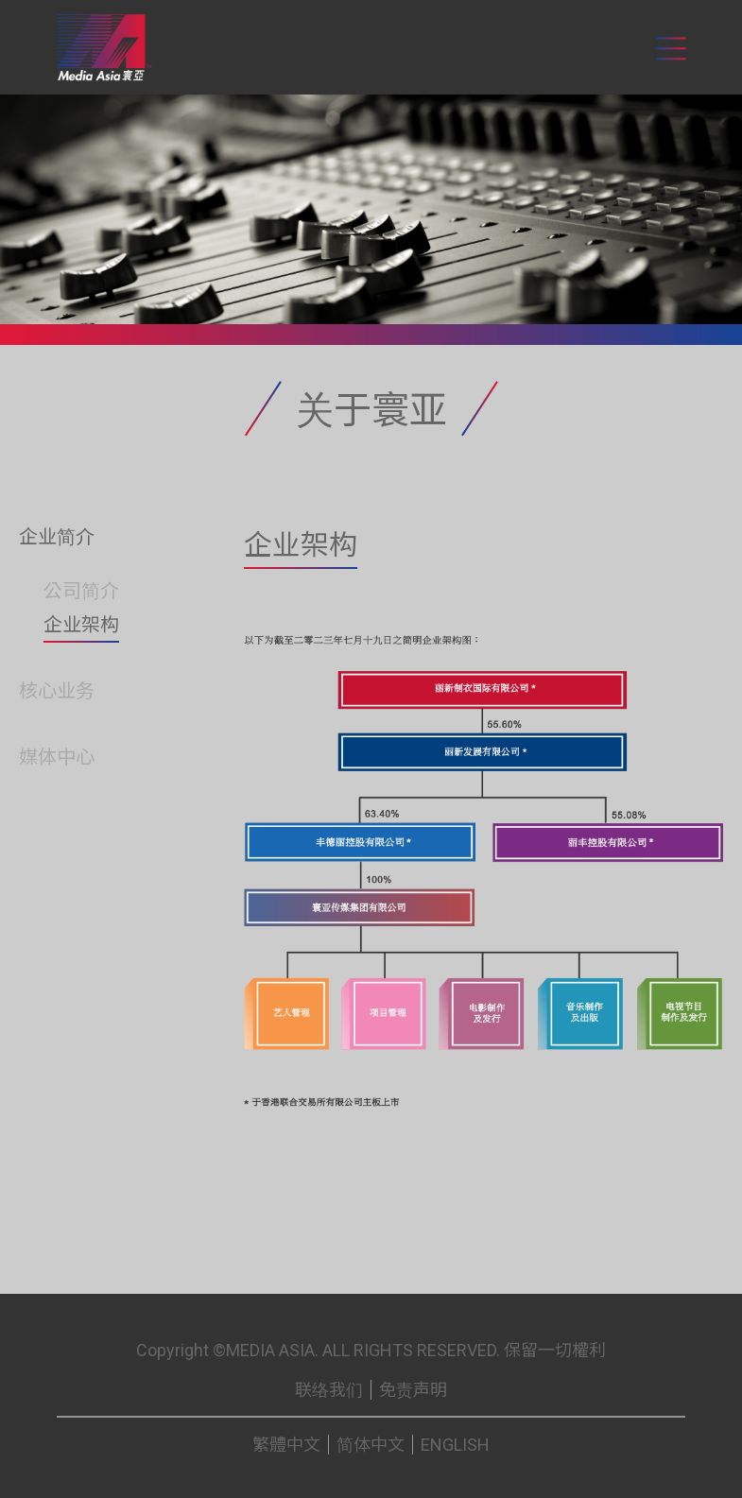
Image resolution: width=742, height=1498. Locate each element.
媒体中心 (57, 757)
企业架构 (81, 624)
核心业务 (57, 691)
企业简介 (57, 536)
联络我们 (329, 1390)
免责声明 (413, 1390)
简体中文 (370, 1445)
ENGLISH (455, 1445)
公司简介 (81, 590)
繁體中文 (286, 1445)
